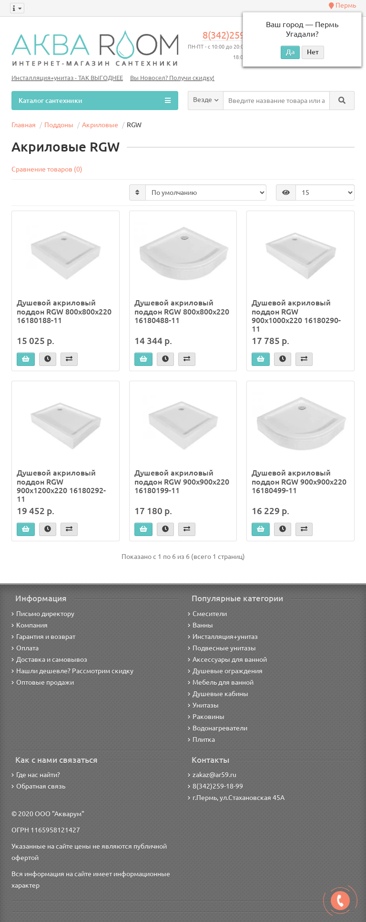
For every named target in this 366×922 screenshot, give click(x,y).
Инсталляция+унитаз (223, 636)
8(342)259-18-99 (237, 35)
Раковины (206, 716)
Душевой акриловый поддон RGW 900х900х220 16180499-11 (299, 481)
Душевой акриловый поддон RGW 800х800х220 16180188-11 (64, 311)
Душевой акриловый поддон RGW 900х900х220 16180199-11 (181, 481)
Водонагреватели (217, 728)
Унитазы (203, 705)
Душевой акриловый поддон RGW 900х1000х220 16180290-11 (296, 315)
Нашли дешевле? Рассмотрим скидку (72, 671)
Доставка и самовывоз (49, 659)
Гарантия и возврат (43, 636)
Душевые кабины (218, 694)
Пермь (342, 5)
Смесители (207, 614)
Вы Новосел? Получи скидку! (172, 77)
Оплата (25, 648)
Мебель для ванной (221, 682)
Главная (23, 125)
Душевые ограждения (225, 671)
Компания (29, 625)
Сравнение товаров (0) (46, 169)
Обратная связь (38, 786)
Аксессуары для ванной (227, 659)
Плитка (201, 739)
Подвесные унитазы (222, 648)
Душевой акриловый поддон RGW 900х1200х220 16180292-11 (61, 485)
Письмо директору (42, 614)
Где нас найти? (35, 775)
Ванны (200, 625)
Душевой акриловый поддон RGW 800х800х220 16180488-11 (181, 311)
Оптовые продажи (42, 682)
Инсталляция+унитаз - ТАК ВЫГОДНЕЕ (67, 77)
